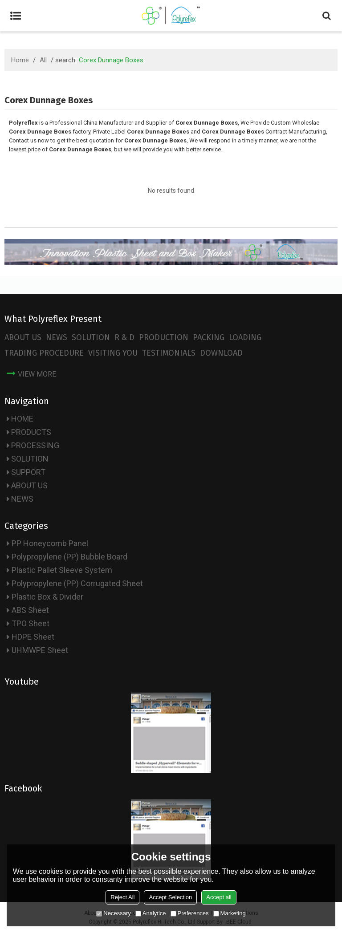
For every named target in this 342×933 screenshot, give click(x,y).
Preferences (190, 913)
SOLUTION (91, 337)
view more (37, 374)
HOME (22, 418)
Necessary (113, 913)
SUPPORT (28, 472)
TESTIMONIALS (168, 353)
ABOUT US (22, 337)
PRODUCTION (163, 337)
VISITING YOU (113, 353)
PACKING (208, 337)
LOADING (245, 337)
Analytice (150, 913)
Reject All (122, 897)
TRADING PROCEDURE (44, 353)
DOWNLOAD (221, 353)
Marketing (229, 913)
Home (20, 60)
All (43, 60)
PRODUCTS (31, 432)
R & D (124, 337)
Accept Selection (170, 897)
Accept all (218, 897)
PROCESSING (35, 445)
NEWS (56, 337)
